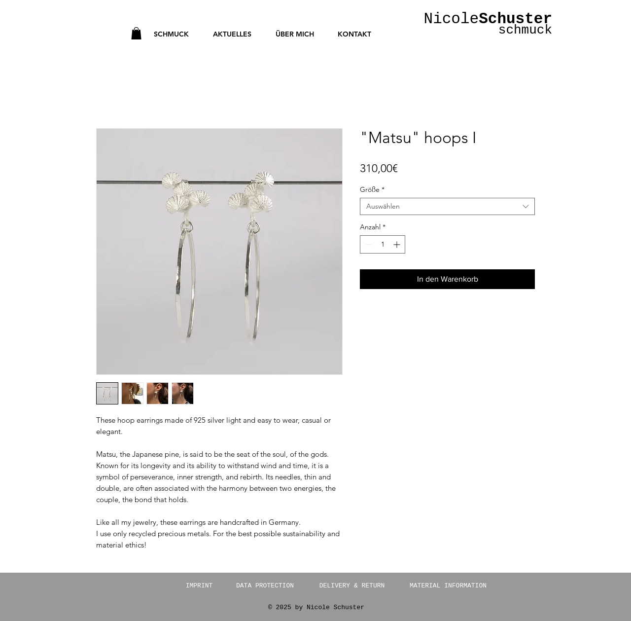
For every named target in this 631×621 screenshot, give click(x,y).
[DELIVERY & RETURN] (352, 586)
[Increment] (397, 244)
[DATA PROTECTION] (265, 586)
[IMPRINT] (199, 586)
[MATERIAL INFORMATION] (448, 586)
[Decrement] (367, 244)
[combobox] (447, 206)
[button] (136, 33)
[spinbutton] (382, 244)
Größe (372, 189)
